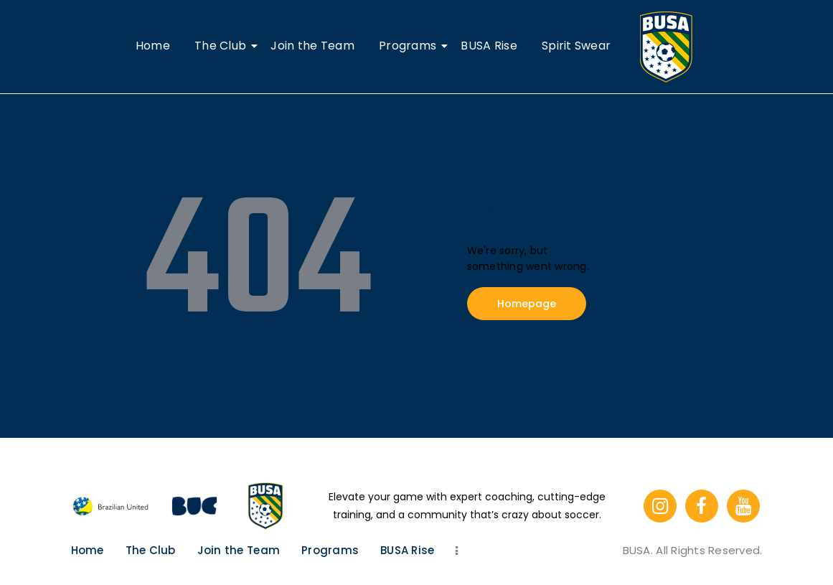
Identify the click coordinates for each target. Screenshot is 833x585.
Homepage (526, 303)
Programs (410, 45)
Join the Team (312, 45)
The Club (222, 45)
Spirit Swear (576, 45)
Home (153, 45)
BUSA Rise (489, 45)
